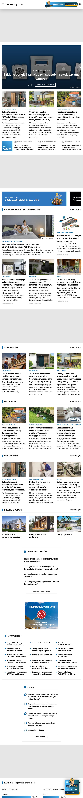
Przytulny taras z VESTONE (42, 655)
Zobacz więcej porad (41, 591)
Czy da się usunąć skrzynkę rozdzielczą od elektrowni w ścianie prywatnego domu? (40, 706)
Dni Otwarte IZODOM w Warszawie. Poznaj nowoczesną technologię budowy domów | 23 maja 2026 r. (67, 650)
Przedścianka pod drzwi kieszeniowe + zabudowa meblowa (40, 724)
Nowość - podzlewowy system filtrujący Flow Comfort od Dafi (15, 667)
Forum (30, 687)
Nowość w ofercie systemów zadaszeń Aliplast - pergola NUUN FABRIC (15, 650)
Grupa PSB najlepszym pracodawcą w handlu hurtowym (15, 644)
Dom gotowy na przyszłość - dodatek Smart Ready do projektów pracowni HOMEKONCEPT (42, 673)
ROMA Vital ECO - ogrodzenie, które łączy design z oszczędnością (41, 667)
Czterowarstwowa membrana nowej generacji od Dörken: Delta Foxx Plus (67, 661)
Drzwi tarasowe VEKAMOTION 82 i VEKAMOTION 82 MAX (66, 644)
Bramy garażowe (10, 790)
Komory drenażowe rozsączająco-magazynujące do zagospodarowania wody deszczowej (67, 656)
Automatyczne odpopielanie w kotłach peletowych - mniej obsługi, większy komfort (42, 661)
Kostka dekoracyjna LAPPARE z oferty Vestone (16, 661)
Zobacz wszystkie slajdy (45, 85)
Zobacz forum (41, 737)
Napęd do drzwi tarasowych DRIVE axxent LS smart (17, 673)
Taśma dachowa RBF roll (41, 643)
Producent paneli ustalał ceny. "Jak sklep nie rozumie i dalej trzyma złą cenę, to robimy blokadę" (41, 696)
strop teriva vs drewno (34, 730)
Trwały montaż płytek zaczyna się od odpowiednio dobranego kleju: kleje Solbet (42, 650)
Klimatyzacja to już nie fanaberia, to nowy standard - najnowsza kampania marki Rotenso (17, 656)
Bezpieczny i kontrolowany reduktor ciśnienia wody (67, 667)
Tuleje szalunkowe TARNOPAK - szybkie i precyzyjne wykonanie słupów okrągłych (66, 673)
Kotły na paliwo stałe (53, 790)
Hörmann (5, 794)
